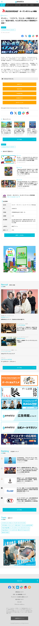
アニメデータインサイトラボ (19, 522)
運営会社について (19, 592)
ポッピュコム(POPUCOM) (27, 525)
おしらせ (19, 602)
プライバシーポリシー (19, 604)
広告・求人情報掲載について (19, 594)
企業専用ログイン (19, 618)
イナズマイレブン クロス (7, 522)
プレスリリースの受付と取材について (19, 597)
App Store (19, 89)
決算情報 (31, 5)
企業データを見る (19, 235)
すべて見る (19, 139)
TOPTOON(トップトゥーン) (7, 525)
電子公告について (19, 599)
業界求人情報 (18, 5)
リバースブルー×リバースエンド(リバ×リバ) (20, 527)
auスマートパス (19, 102)
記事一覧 (2, 5)
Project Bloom (5, 530)
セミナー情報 (25, 5)
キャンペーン (4, 15)
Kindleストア (19, 98)
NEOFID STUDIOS (5, 532)
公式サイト (19, 84)
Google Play (19, 93)
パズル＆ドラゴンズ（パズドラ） (8, 29)
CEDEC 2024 (17, 525)
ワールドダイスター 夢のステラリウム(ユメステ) (19, 530)
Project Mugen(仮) (5, 527)
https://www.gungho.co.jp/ (13, 196)
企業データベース (9, 5)
